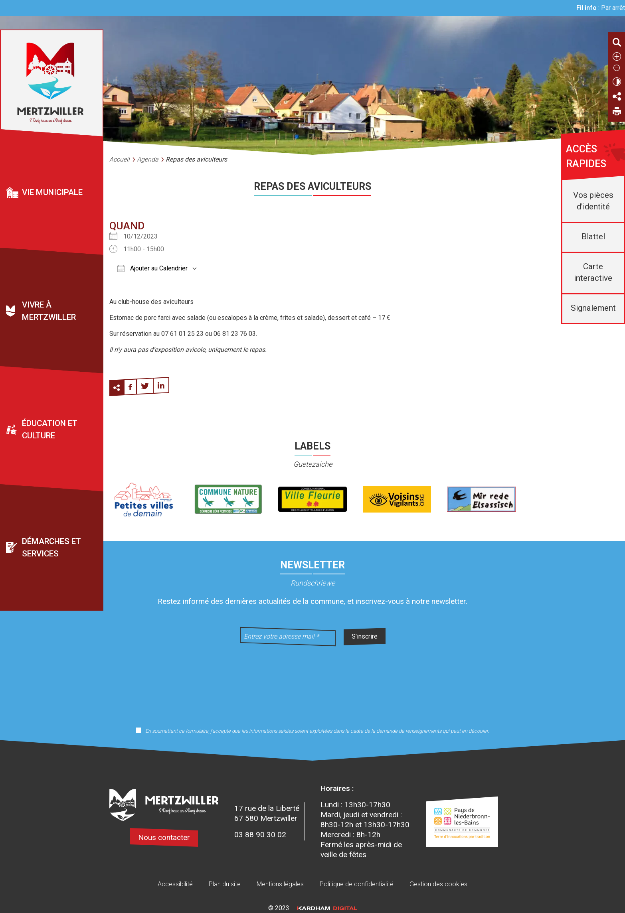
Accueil (119, 159)
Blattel (593, 236)
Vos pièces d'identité (593, 200)
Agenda (147, 159)
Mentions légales (280, 884)
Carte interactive (593, 272)
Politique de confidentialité (357, 884)
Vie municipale (52, 192)
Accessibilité (175, 884)
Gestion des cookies (438, 884)
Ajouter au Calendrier (152, 268)
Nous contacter (164, 837)
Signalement (593, 308)
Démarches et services (51, 547)
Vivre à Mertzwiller (49, 311)
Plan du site (225, 884)
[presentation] (312, 681)
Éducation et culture (49, 429)
